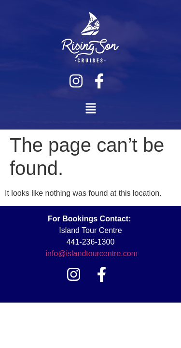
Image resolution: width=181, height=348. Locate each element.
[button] (90, 109)
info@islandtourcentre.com (91, 253)
